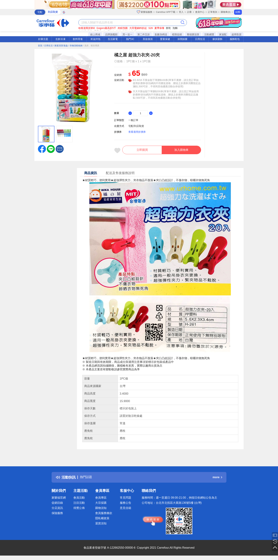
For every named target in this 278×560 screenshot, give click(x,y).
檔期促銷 (177, 34)
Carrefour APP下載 (165, 12)
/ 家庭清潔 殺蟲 (60, 45)
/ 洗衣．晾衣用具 (91, 45)
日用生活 (200, 39)
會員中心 (199, 12)
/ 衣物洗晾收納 (75, 45)
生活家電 (113, 39)
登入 (181, 12)
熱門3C (130, 39)
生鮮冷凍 (60, 39)
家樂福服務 (144, 11)
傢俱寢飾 (217, 39)
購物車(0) (225, 12)
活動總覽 (209, 34)
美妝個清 (148, 39)
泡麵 (175, 28)
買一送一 (127, 34)
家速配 (223, 34)
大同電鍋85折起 (138, 28)
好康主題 (43, 39)
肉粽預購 (123, 28)
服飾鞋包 (235, 39)
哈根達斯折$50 (86, 28)
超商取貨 (236, 34)
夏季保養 (159, 28)
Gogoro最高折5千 (106, 28)
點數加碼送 (161, 34)
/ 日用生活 (48, 45)
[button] (60, 148)
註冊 (189, 12)
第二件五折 (143, 34)
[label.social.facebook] (42, 148)
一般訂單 (133, 120)
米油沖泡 (95, 39)
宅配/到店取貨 (136, 126)
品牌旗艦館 (111, 34)
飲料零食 (78, 39)
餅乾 (168, 28)
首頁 (40, 45)
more (217, 478)
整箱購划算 (193, 34)
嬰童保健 (165, 39)
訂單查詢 (212, 12)
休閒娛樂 (182, 39)
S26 (150, 28)
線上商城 (95, 34)
